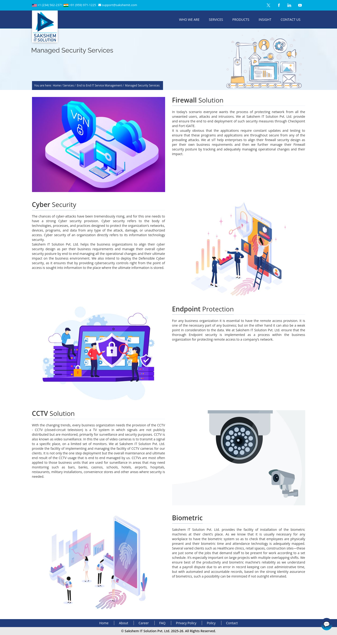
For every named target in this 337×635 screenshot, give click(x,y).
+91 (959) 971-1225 (82, 5)
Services (216, 19)
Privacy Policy (186, 623)
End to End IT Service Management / (100, 86)
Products (240, 19)
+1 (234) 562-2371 (51, 5)
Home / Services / (64, 86)
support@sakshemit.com (119, 5)
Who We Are (189, 19)
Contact (232, 623)
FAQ (162, 623)
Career (143, 623)
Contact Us (291, 19)
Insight (265, 19)
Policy (211, 623)
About (123, 623)
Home (104, 623)
